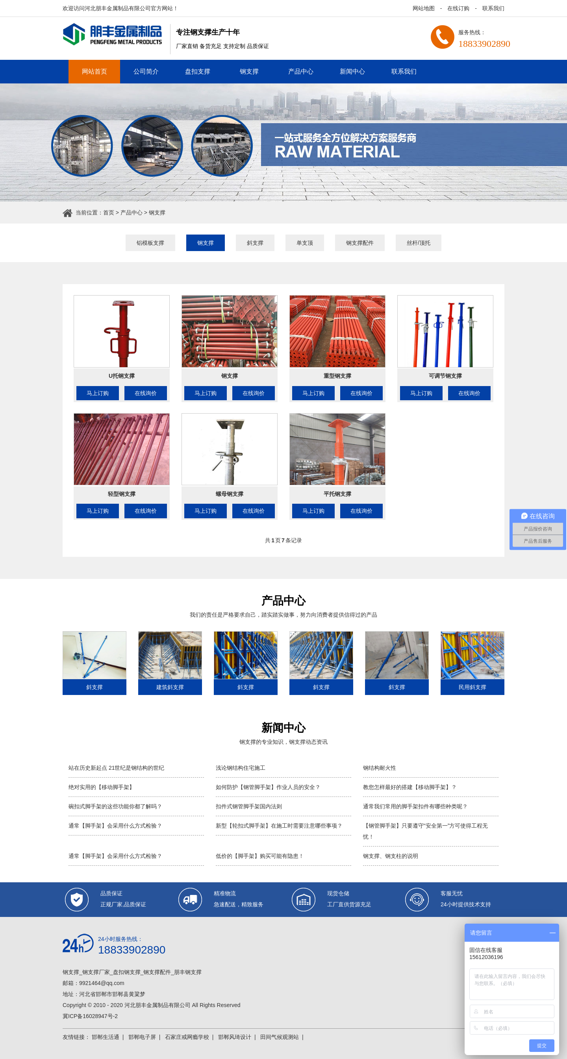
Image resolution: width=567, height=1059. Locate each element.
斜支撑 (255, 243)
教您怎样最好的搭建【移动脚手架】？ (410, 787)
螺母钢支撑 (229, 494)
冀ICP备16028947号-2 (90, 1016)
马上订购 (98, 393)
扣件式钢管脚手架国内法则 (249, 806)
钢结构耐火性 (379, 768)
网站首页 (94, 71)
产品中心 (300, 71)
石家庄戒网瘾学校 (187, 1037)
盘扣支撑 (197, 71)
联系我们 (493, 8)
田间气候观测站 (279, 1037)
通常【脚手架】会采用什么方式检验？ (115, 825)
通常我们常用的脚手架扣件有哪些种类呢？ (415, 806)
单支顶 (304, 243)
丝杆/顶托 (418, 243)
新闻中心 (352, 71)
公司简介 (146, 71)
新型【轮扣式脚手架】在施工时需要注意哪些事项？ (279, 825)
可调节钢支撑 (445, 376)
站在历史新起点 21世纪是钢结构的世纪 (116, 768)
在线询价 (146, 393)
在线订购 (458, 8)
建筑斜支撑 (170, 687)
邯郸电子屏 (142, 1037)
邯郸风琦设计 (234, 1037)
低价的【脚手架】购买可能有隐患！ (260, 856)
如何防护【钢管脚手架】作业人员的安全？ (268, 787)
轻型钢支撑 (121, 494)
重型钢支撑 (337, 376)
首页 (108, 212)
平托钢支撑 (337, 494)
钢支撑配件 (360, 243)
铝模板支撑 (150, 243)
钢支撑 (249, 71)
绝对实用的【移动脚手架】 (102, 787)
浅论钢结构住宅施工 (240, 768)
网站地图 (424, 8)
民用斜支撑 (472, 687)
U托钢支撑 (122, 376)
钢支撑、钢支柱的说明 (390, 856)
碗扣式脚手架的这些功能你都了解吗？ (115, 806)
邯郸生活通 (105, 1037)
